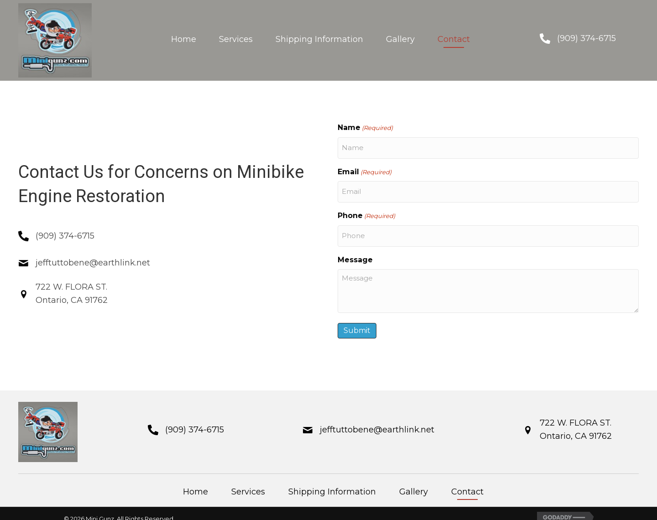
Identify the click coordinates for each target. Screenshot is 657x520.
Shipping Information (332, 481)
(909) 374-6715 (586, 38)
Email (364, 168)
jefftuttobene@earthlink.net (93, 258)
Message (355, 249)
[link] (183, 40)
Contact (467, 481)
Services (248, 481)
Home (195, 481)
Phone (366, 209)
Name (365, 128)
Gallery (413, 481)
